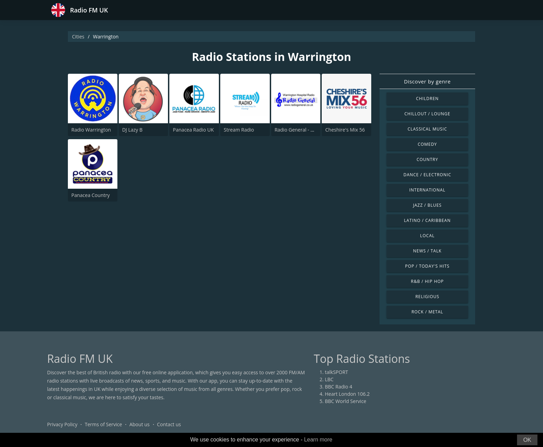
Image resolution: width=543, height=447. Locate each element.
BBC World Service (345, 401)
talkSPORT (336, 372)
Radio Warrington (91, 129)
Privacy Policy (62, 424)
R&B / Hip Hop (427, 281)
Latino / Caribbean (427, 220)
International (427, 190)
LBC (329, 379)
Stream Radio (239, 129)
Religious (427, 297)
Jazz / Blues (427, 205)
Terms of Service (103, 424)
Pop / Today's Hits (427, 266)
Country (427, 159)
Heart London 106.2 (347, 394)
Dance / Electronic (427, 175)
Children (427, 98)
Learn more (318, 439)
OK (527, 440)
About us (140, 424)
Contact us (169, 424)
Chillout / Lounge (427, 114)
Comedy (427, 144)
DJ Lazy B (132, 129)
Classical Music (427, 129)
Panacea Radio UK (193, 129)
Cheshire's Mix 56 (345, 129)
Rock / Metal (427, 312)
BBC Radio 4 (338, 386)
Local (427, 236)
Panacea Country (90, 195)
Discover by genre (427, 81)
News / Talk (427, 251)
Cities (78, 36)
